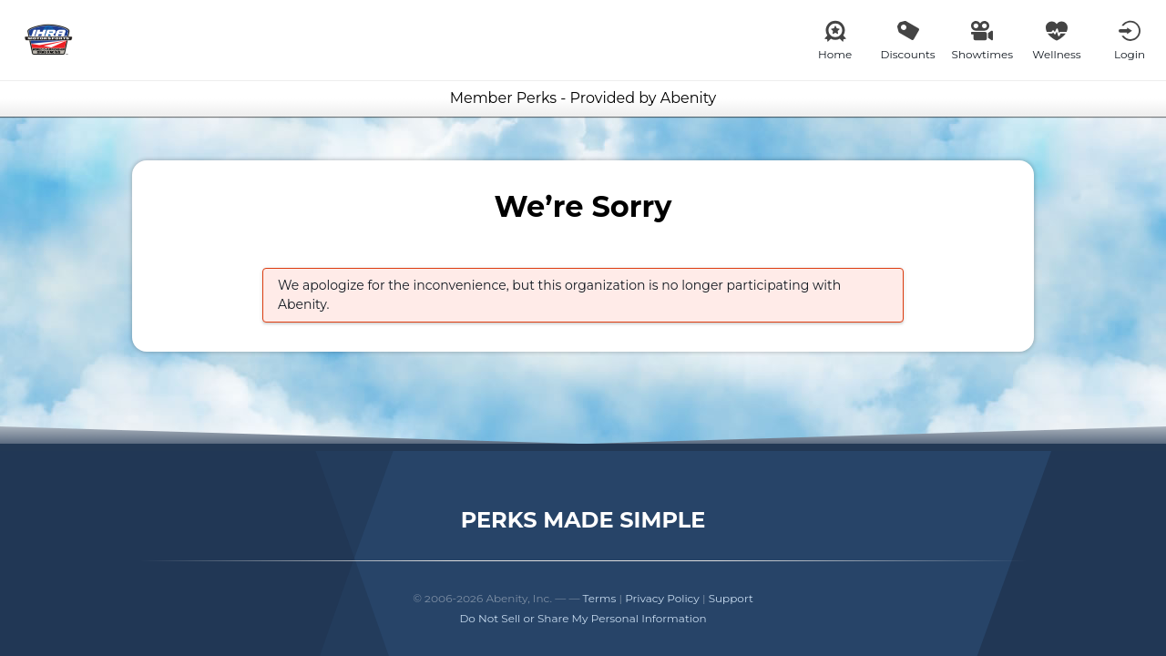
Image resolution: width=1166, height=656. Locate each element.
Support (731, 598)
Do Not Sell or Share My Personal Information (582, 618)
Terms (600, 598)
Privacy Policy (662, 598)
